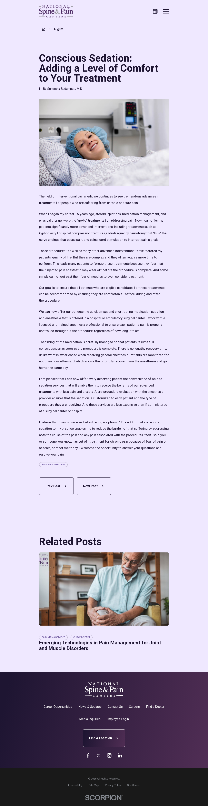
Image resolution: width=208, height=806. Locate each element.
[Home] (56, 11)
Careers (134, 707)
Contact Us (115, 707)
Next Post (94, 486)
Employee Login (118, 719)
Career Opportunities (58, 707)
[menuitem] (75, 785)
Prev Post (56, 486)
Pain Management (53, 464)
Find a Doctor (155, 707)
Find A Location (104, 738)
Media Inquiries (90, 719)
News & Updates (90, 707)
